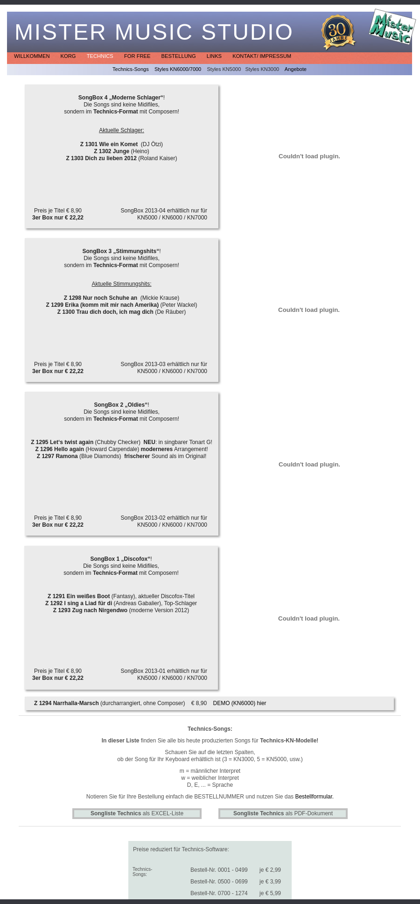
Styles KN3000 (262, 69)
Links (215, 56)
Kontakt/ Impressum (261, 56)
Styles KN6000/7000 (177, 69)
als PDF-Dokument (283, 813)
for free (138, 56)
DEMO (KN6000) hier (239, 703)
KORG (69, 56)
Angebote (296, 69)
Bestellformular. (314, 796)
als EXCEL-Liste (137, 813)
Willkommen (32, 56)
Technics (101, 56)
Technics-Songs (130, 69)
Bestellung (179, 56)
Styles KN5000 (224, 69)
